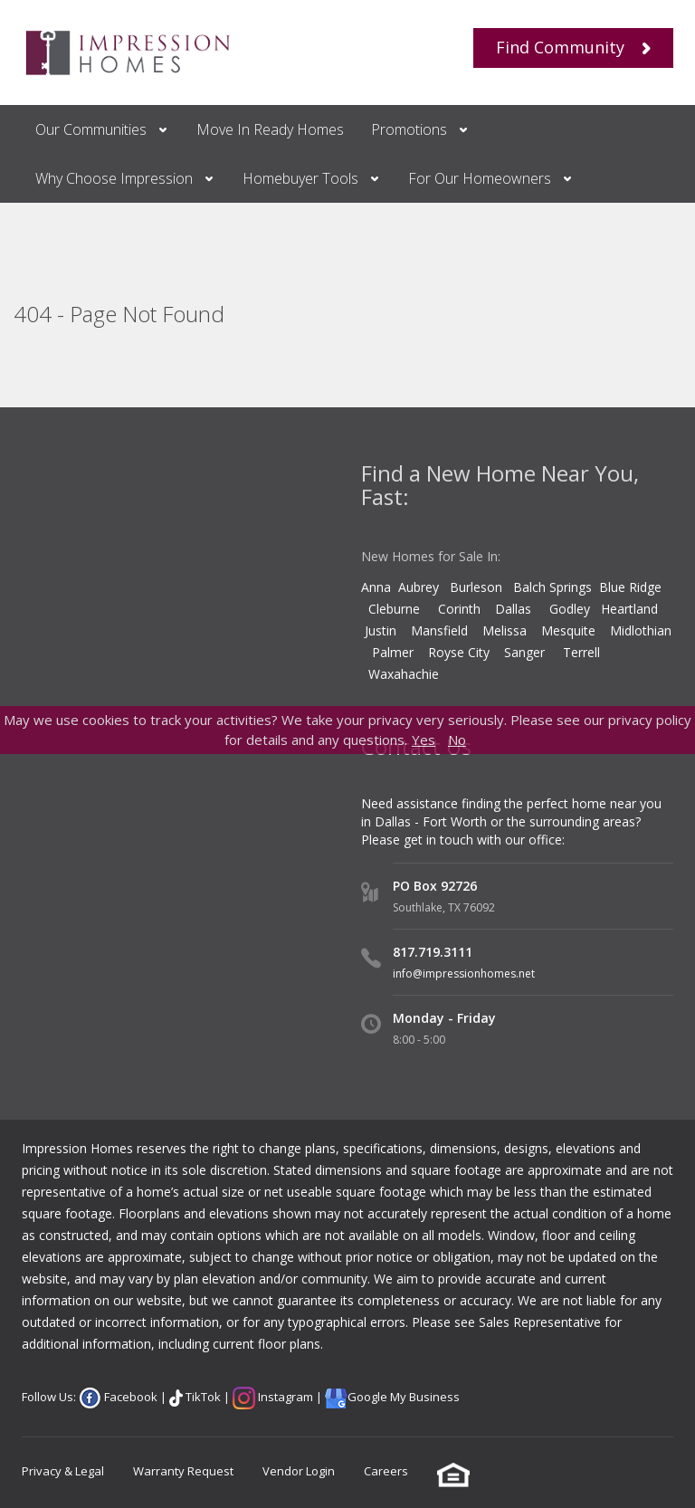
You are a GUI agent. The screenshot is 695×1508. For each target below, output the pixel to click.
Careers (386, 1471)
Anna (376, 587)
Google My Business (404, 1397)
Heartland (629, 608)
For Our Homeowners (479, 178)
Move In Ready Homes (270, 129)
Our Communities (91, 129)
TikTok (202, 1397)
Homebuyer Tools (300, 178)
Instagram (284, 1397)
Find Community (573, 47)
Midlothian (640, 630)
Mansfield (439, 630)
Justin (380, 630)
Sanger (524, 652)
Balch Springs (552, 587)
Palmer (393, 652)
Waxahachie (403, 673)
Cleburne (394, 608)
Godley (575, 608)
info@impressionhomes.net (464, 973)
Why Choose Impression (114, 178)
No (457, 739)
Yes (423, 739)
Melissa (506, 630)
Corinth (459, 608)
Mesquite (568, 630)
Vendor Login (298, 1471)
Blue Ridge (632, 587)
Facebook (129, 1397)
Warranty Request (183, 1471)
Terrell (581, 652)
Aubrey (418, 587)
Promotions (409, 129)
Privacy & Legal (63, 1471)
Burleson (476, 587)
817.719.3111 (432, 951)
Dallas (522, 608)
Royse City (459, 652)
